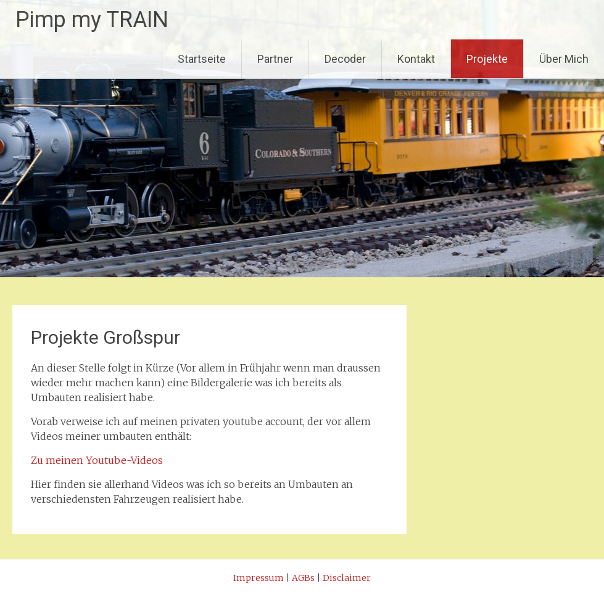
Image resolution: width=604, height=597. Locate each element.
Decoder (345, 58)
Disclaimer (347, 577)
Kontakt (416, 58)
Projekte (487, 58)
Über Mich (564, 58)
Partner (275, 58)
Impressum (258, 577)
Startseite (202, 58)
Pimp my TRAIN (91, 20)
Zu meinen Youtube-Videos (97, 460)
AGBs (303, 577)
